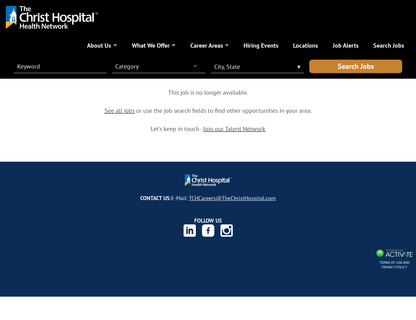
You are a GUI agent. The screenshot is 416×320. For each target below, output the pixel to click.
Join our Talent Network (234, 128)
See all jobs (120, 110)
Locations (305, 45)
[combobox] (156, 66)
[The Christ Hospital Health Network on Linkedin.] (190, 230)
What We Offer (154, 45)
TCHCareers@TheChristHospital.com (232, 198)
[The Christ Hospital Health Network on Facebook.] (208, 230)
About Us (102, 45)
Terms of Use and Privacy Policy (394, 265)
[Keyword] (56, 66)
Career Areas (209, 45)
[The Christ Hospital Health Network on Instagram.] (226, 230)
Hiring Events (261, 45)
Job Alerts (346, 45)
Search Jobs (356, 66)
